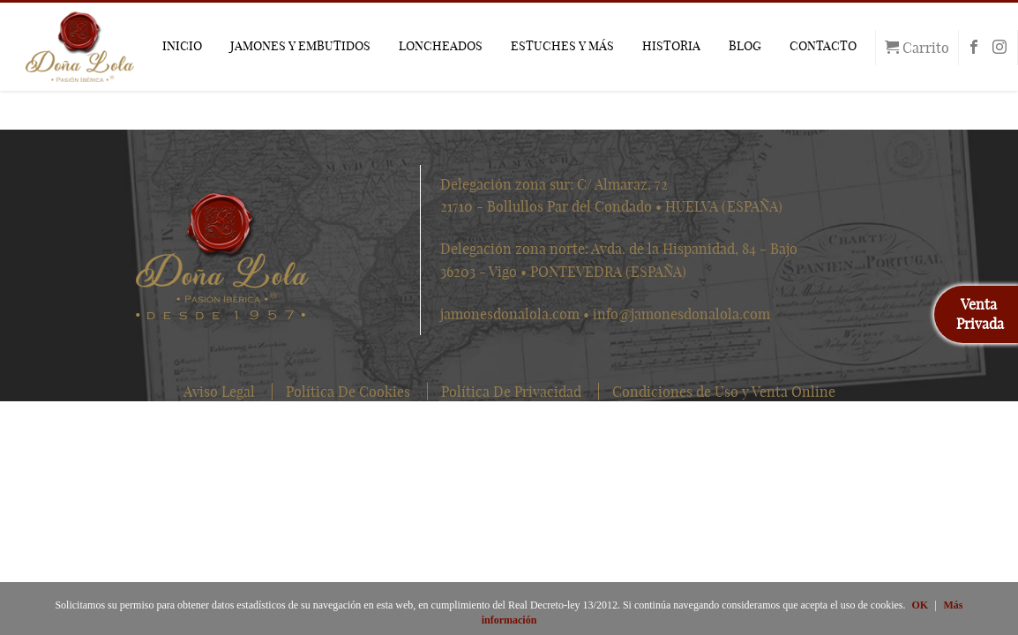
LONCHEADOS (441, 46)
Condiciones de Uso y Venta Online (723, 391)
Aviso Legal (219, 391)
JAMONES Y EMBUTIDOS (300, 46)
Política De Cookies (348, 391)
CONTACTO (823, 46)
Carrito (917, 47)
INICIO (182, 46)
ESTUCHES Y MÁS (562, 46)
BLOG (745, 46)
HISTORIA (671, 46)
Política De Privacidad (511, 391)
